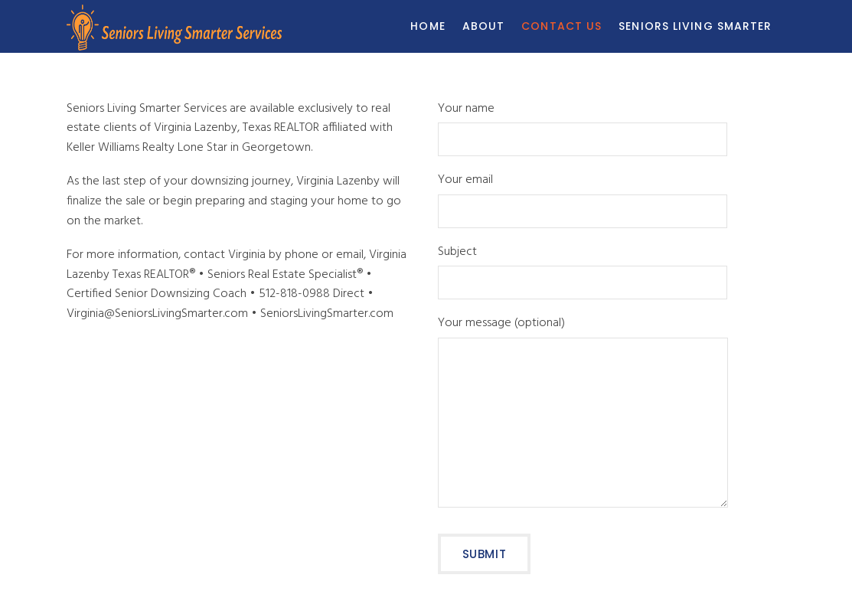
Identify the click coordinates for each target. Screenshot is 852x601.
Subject (582, 269)
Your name (582, 126)
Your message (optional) (583, 414)
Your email (582, 197)
